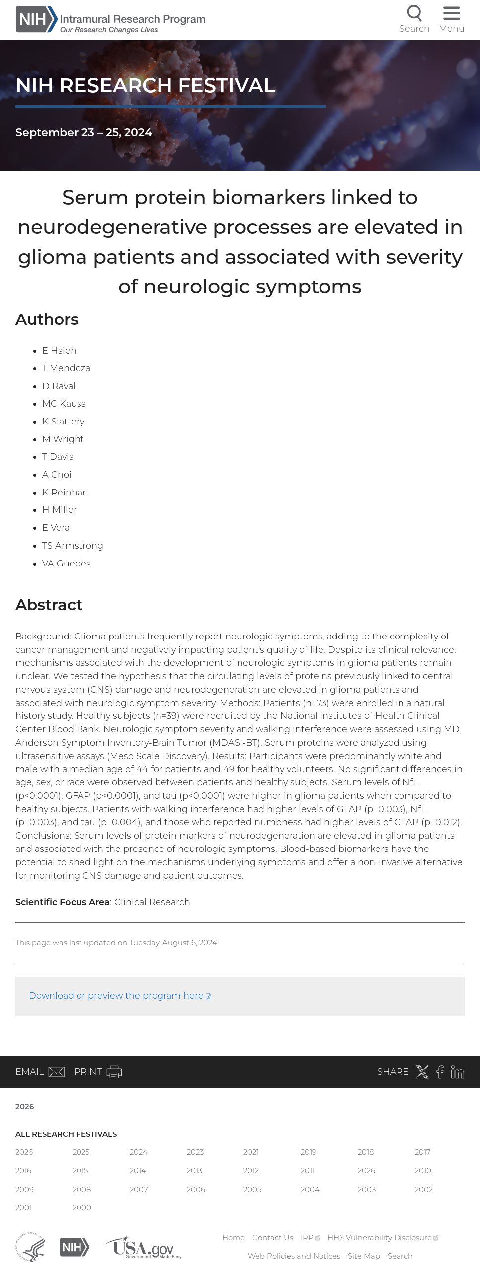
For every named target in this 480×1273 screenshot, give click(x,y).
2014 (138, 1170)
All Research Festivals (66, 1134)
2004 (310, 1189)
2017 (423, 1152)
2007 (139, 1189)
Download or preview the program (120, 995)
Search (400, 1256)
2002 (424, 1189)
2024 (139, 1152)
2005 (252, 1189)
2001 (23, 1207)
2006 (196, 1189)
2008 (82, 1189)
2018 (366, 1152)
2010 (423, 1170)
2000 (82, 1207)
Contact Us (272, 1237)
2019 (309, 1152)
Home (233, 1237)
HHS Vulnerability (382, 1237)
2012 (251, 1170)
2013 (194, 1170)
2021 (251, 1152)
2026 (24, 1106)
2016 (23, 1170)
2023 (195, 1152)
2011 (308, 1170)
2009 (24, 1189)
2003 (367, 1189)
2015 (80, 1170)
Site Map (364, 1256)
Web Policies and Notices (294, 1256)
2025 (81, 1152)
